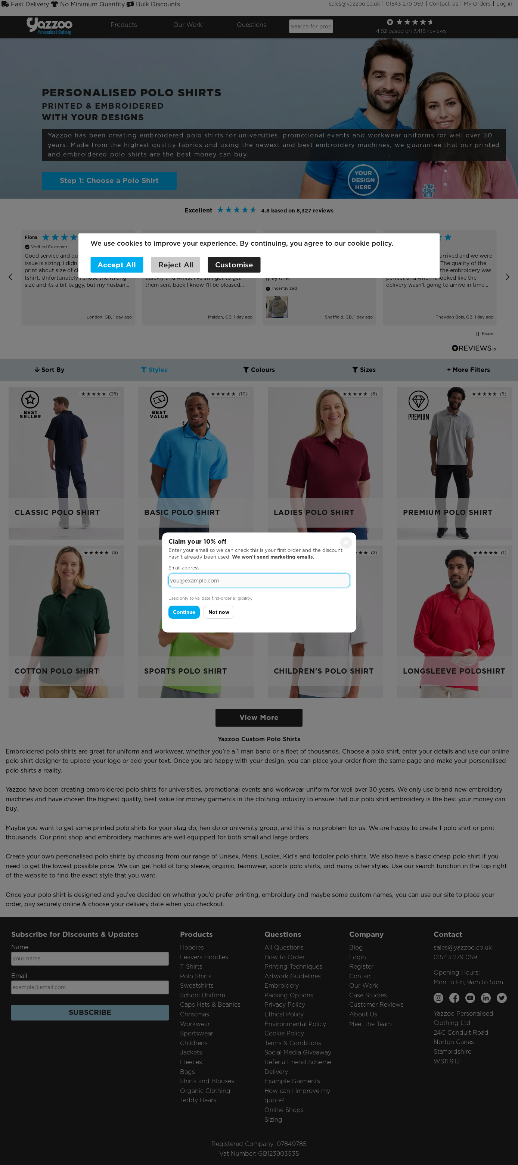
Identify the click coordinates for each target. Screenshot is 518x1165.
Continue (184, 612)
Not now (218, 612)
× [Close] (346, 542)
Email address (183, 568)
